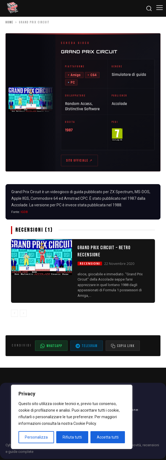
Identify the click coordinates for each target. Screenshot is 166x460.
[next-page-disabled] (23, 314)
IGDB (24, 213)
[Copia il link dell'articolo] (123, 347)
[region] (71, 417)
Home (9, 22)
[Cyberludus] (12, 8)
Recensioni (90, 265)
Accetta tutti (108, 437)
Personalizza (36, 437)
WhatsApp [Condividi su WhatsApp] (51, 347)
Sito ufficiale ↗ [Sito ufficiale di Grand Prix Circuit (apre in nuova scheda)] (79, 161)
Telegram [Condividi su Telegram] (87, 347)
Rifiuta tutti (72, 437)
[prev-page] (14, 314)
